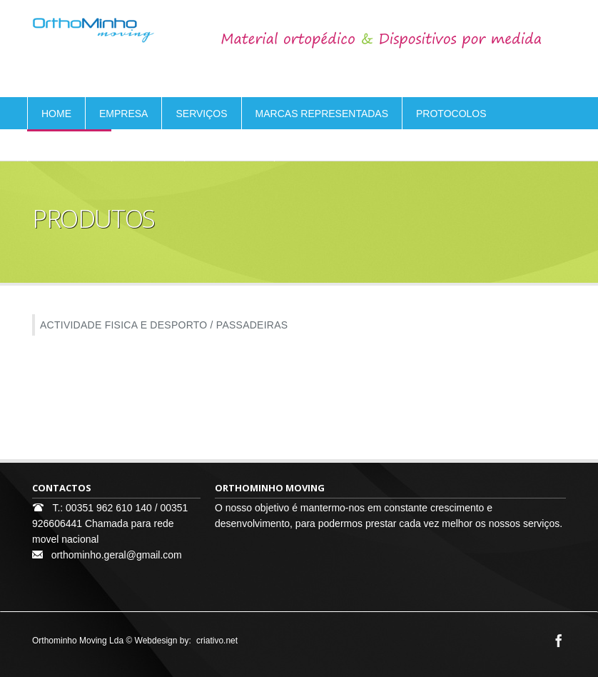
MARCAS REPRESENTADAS (321, 113)
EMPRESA (123, 113)
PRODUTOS (69, 145)
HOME (56, 113)
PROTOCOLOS (451, 113)
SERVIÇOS (201, 113)
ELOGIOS (148, 145)
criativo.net (217, 641)
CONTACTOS (229, 145)
